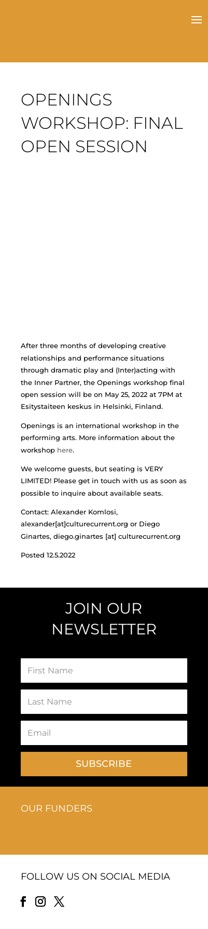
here (65, 450)
